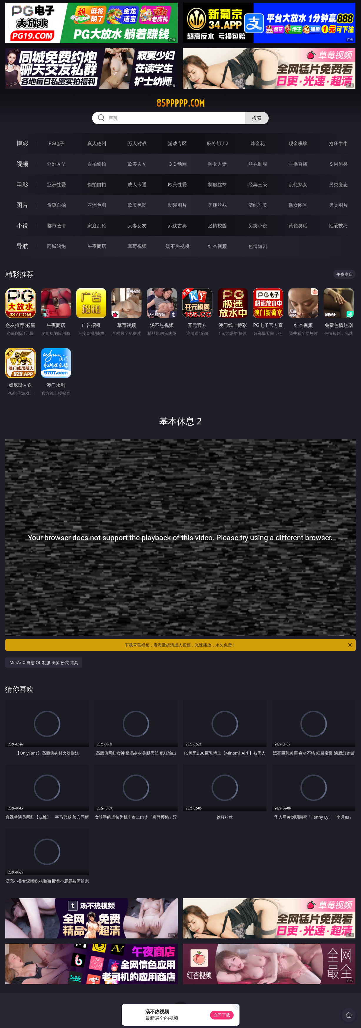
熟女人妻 (217, 164)
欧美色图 (137, 205)
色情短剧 (257, 246)
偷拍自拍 (96, 184)
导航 (22, 246)
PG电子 (56, 143)
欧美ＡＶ (137, 164)
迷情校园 (217, 225)
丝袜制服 (257, 164)
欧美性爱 (177, 184)
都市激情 (56, 225)
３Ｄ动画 (177, 164)
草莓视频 (137, 246)
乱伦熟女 (298, 184)
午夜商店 (96, 246)
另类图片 (338, 205)
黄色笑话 (298, 225)
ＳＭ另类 (338, 164)
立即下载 (222, 1015)
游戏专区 (177, 143)
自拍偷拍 (96, 164)
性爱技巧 (338, 225)
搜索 (257, 118)
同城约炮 (56, 246)
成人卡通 (137, 184)
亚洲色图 (96, 205)
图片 (22, 205)
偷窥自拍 (56, 205)
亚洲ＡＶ (56, 164)
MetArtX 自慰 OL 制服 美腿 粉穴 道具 (43, 662)
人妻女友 (137, 225)
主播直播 (298, 164)
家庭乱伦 (96, 225)
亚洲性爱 (56, 184)
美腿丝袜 (217, 205)
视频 (22, 164)
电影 (22, 184)
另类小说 (257, 225)
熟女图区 (298, 205)
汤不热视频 (177, 246)
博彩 (22, 143)
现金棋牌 (298, 143)
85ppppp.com (180, 103)
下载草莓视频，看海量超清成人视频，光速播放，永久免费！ (238, 645)
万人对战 (137, 143)
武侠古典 (177, 225)
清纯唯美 (257, 205)
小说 (22, 225)
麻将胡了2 (217, 143)
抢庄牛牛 (338, 143)
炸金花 (258, 143)
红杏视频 (217, 246)
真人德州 (96, 143)
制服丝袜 (217, 184)
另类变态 (338, 184)
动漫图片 (177, 205)
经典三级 (257, 184)
